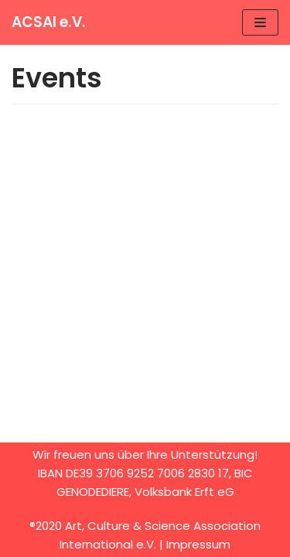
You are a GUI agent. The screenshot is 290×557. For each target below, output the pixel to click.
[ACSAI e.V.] (49, 22)
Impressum (198, 544)
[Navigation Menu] (260, 22)
